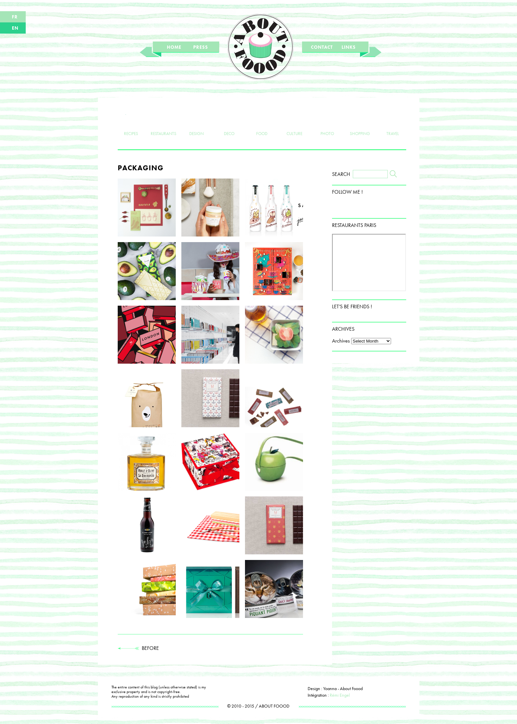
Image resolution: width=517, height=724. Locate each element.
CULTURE (295, 122)
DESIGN (196, 122)
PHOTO (327, 122)
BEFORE (138, 648)
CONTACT (322, 47)
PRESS (200, 47)
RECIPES (131, 122)
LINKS (349, 47)
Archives (341, 340)
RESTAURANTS (163, 122)
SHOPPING (360, 122)
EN (15, 28)
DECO (229, 122)
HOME (174, 47)
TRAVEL (393, 122)
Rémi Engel (340, 695)
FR (15, 17)
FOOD (262, 122)
